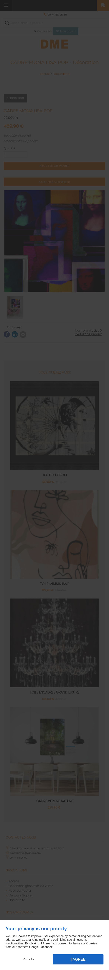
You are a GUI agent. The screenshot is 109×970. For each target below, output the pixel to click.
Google (34, 947)
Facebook (45, 947)
